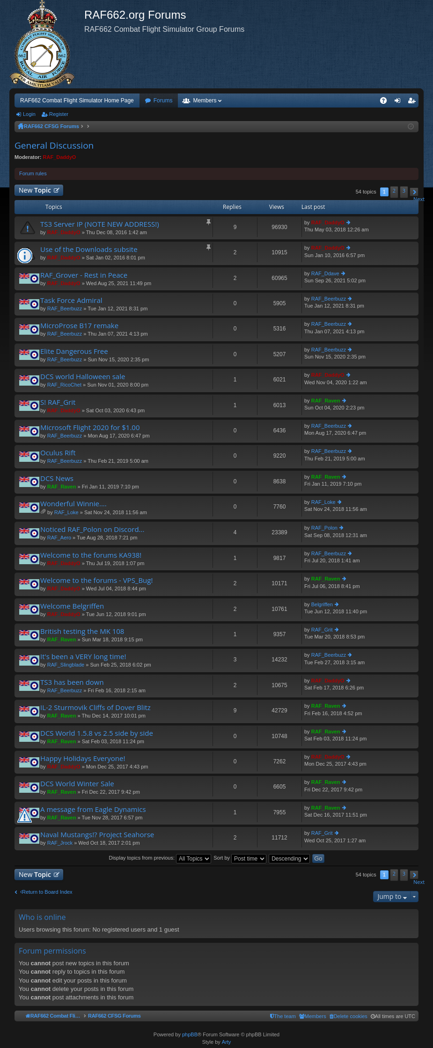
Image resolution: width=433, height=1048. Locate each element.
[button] (414, 191)
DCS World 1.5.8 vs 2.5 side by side (96, 733)
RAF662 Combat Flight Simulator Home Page (77, 100)
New (35, 190)
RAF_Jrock (60, 843)
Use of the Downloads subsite (89, 249)
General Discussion (54, 145)
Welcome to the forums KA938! (90, 555)
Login (29, 114)
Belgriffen (322, 604)
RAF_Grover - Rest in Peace (83, 275)
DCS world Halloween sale (82, 376)
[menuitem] (348, 1016)
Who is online (42, 917)
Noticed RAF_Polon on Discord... (92, 529)
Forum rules (33, 173)
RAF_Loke (66, 512)
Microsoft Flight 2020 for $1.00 (90, 427)
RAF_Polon (324, 528)
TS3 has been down (72, 682)
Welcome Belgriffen (72, 606)
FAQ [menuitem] (386, 102)
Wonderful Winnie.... (73, 503)
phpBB (190, 1034)
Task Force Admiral (71, 300)
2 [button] (394, 190)
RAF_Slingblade (66, 665)
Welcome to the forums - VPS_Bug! (96, 580)
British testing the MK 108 (82, 631)
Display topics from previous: (160, 858)
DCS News (56, 478)
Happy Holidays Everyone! (82, 758)
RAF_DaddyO (59, 157)
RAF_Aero (59, 537)
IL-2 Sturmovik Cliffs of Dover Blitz (95, 707)
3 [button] (404, 190)
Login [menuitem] (399, 102)
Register (58, 114)
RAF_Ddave (325, 273)
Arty (226, 1042)
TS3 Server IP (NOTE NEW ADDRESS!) (99, 224)
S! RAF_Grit (57, 402)
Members (204, 100)
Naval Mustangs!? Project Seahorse (97, 834)
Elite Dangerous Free (74, 351)
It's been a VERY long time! (83, 656)
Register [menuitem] (413, 102)
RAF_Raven (325, 400)
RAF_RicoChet (64, 385)
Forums (163, 100)
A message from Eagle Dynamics (93, 809)
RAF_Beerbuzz (64, 308)
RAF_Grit (322, 629)
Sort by (239, 858)
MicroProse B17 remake (79, 325)
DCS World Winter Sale (77, 783)
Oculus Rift (58, 452)
